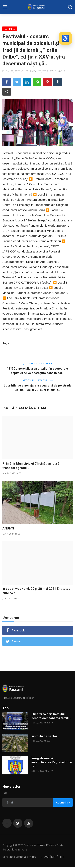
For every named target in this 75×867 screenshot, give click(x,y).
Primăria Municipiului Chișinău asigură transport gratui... (30, 466)
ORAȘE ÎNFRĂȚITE (52, 857)
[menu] (5, 7)
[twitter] (17, 823)
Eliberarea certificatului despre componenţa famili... (51, 716)
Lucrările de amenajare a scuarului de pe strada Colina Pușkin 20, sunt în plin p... (37, 388)
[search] (70, 7)
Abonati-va (63, 802)
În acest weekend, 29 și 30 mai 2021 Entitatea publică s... (36, 591)
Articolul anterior (37, 363)
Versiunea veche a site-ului (19, 857)
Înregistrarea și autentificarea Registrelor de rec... (51, 762)
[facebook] (7, 823)
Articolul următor (37, 380)
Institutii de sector (44, 736)
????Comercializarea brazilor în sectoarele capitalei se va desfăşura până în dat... (37, 371)
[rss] (28, 823)
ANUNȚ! (8, 528)
